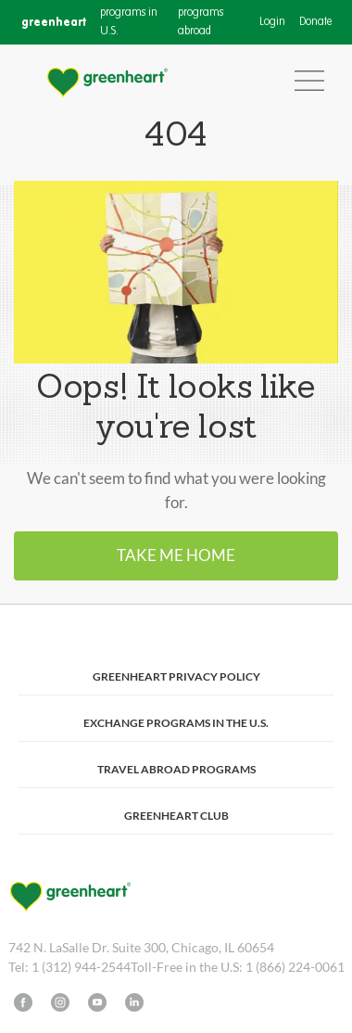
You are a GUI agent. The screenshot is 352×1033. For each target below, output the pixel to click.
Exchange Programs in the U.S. (176, 723)
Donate (315, 22)
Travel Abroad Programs (176, 769)
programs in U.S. (128, 22)
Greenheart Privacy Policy (176, 676)
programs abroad (200, 22)
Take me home (176, 555)
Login (272, 22)
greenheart (53, 22)
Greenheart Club (176, 816)
